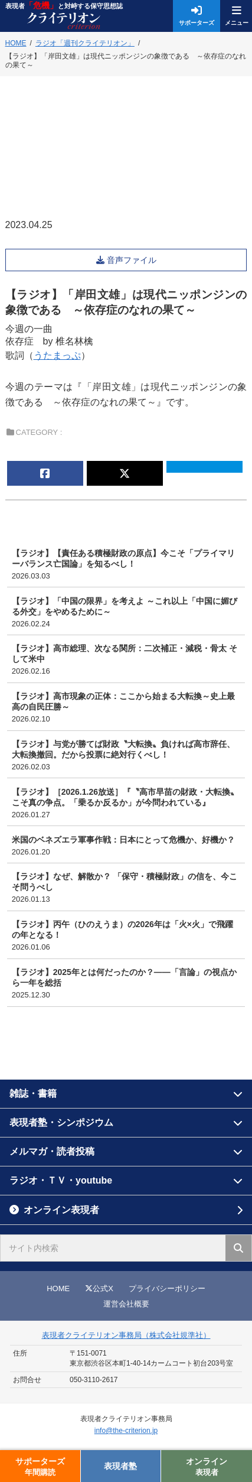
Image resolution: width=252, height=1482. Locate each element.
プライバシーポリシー (167, 1288)
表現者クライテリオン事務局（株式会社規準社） (126, 1335)
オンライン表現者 (61, 1210)
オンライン (206, 1467)
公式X (99, 1288)
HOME (58, 1288)
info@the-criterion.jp (126, 1430)
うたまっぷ (57, 355)
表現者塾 (120, 1466)
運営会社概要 (126, 1303)
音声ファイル (133, 260)
